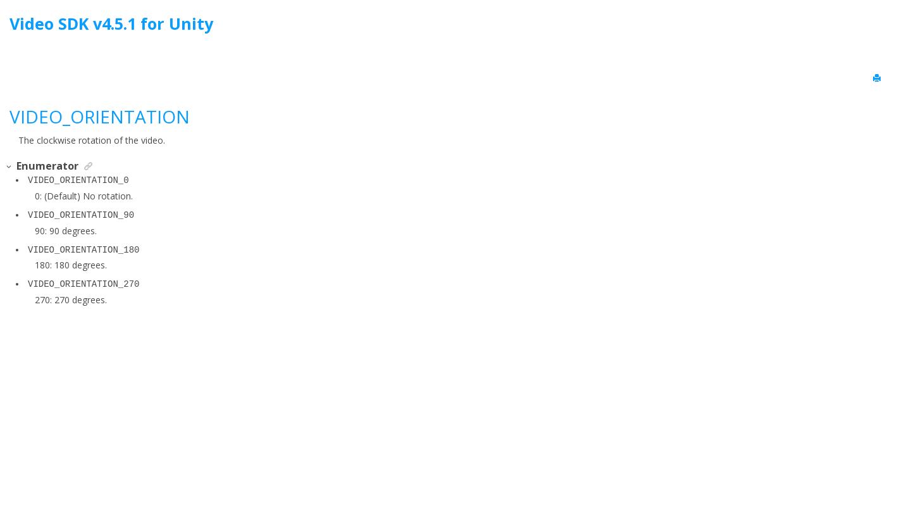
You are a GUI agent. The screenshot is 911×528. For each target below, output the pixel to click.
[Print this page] (878, 78)
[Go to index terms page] (890, 27)
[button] (9, 167)
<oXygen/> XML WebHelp (484, 486)
